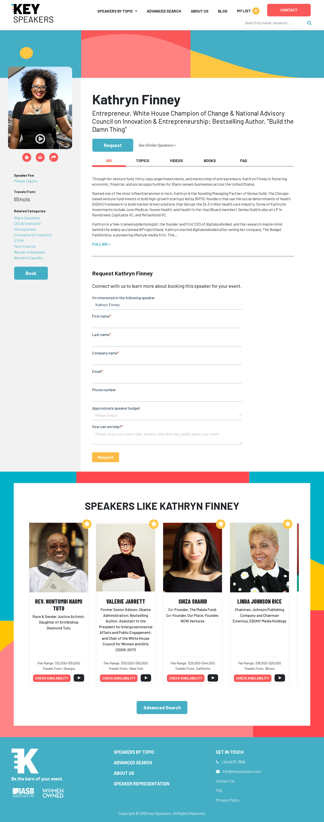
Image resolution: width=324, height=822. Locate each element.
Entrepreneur (25, 229)
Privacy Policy (227, 800)
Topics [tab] (142, 160)
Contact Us (225, 781)
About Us (200, 11)
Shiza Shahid (192, 601)
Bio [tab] (109, 160)
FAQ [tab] (243, 160)
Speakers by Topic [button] (115, 11)
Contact (288, 10)
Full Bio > (101, 244)
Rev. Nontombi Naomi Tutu (58, 605)
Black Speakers (27, 217)
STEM (19, 240)
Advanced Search (164, 11)
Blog (222, 11)
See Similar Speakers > (156, 145)
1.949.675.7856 (233, 762)
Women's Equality (28, 257)
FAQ (219, 790)
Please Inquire (25, 181)
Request (113, 145)
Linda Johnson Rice (259, 601)
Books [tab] (210, 160)
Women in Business (29, 252)
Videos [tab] (176, 160)
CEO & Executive (27, 223)
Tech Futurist (25, 246)
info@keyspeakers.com (241, 771)
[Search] (273, 22)
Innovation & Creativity (33, 235)
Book (31, 273)
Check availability (52, 678)
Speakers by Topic (134, 752)
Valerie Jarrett (125, 601)
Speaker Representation (141, 783)
